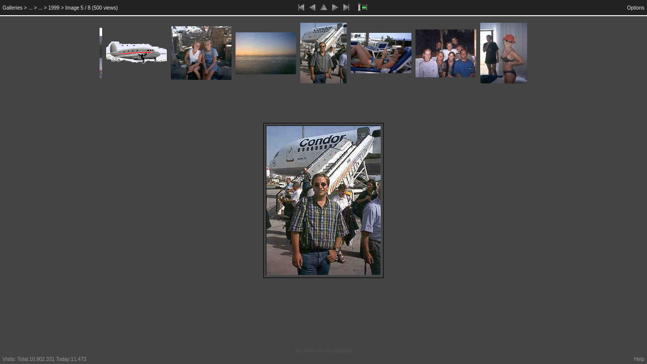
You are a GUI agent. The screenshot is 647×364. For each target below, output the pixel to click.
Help (639, 359)
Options (635, 8)
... (30, 8)
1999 (53, 8)
